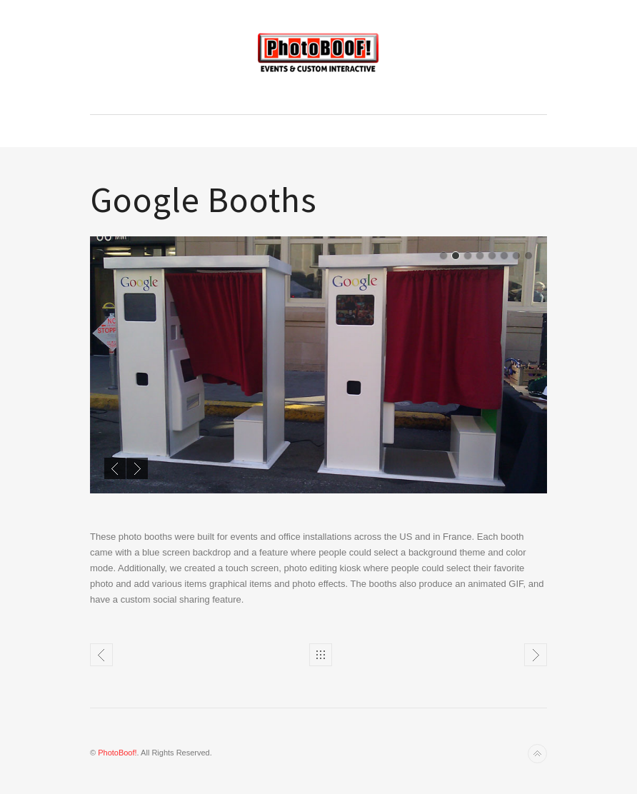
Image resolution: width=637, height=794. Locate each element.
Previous (115, 468)
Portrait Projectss (535, 654)
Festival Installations (101, 654)
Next (137, 468)
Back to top (537, 753)
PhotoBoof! (117, 752)
